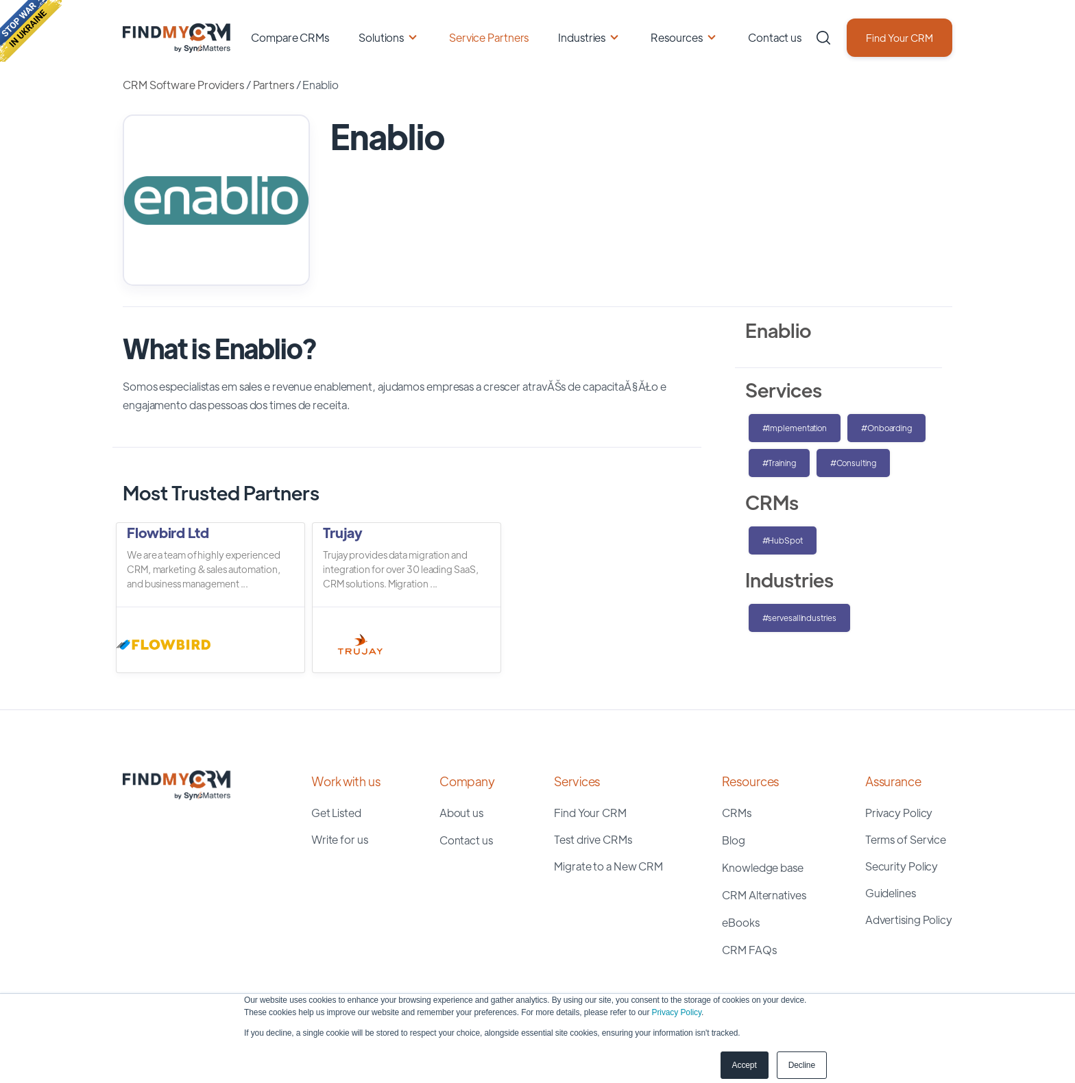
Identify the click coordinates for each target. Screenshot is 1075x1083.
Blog (733, 840)
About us (461, 812)
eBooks (740, 922)
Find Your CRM (899, 37)
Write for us (339, 839)
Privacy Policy (676, 1012)
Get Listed (336, 812)
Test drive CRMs (593, 839)
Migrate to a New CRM (608, 866)
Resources (677, 37)
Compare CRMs (290, 37)
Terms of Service (905, 839)
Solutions (381, 37)
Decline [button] (801, 1065)
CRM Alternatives (764, 895)
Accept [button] (744, 1065)
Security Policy (902, 866)
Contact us (774, 37)
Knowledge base (763, 867)
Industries (581, 37)
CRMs (736, 812)
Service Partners (489, 37)
